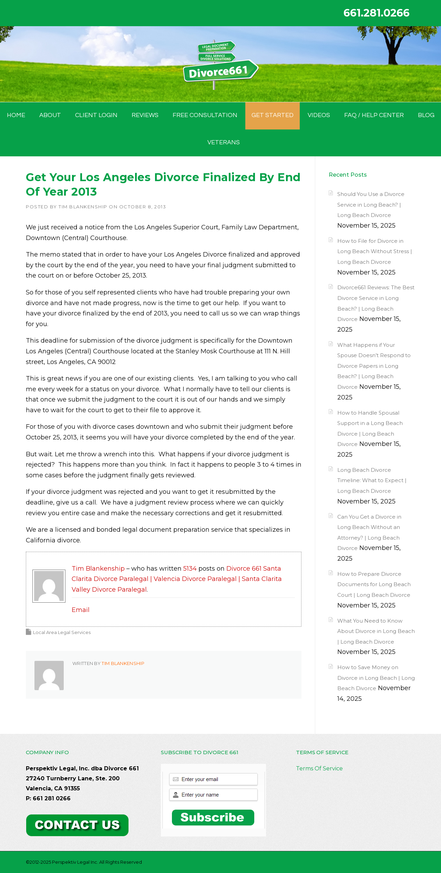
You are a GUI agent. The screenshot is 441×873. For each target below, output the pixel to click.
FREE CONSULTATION (205, 115)
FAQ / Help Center (374, 115)
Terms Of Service (319, 768)
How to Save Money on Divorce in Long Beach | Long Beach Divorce (376, 678)
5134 (190, 568)
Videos (319, 115)
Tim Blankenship (83, 206)
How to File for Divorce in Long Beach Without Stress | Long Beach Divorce (374, 251)
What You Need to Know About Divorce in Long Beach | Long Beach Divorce (376, 631)
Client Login (96, 115)
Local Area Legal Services (62, 632)
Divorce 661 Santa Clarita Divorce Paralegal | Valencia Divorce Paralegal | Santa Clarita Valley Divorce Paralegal (177, 579)
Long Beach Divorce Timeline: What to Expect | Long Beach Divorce (372, 480)
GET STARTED (273, 115)
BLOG (426, 115)
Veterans (223, 142)
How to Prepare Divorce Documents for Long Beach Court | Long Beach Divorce (374, 584)
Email (81, 610)
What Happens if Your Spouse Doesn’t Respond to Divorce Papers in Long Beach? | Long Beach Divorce (374, 366)
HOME (16, 115)
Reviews (145, 115)
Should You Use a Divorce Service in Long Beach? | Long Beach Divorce (370, 204)
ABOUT (50, 115)
